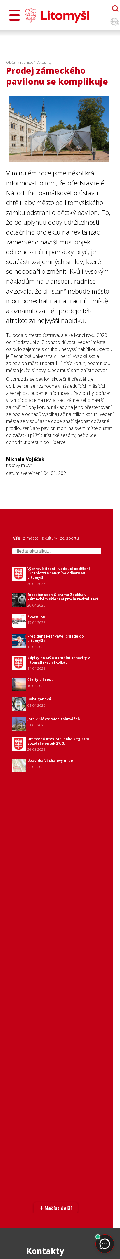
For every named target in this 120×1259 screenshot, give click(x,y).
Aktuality (44, 62)
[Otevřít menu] (14, 15)
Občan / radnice (19, 62)
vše (16, 538)
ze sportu (69, 538)
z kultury (49, 538)
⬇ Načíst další (55, 1208)
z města (31, 538)
